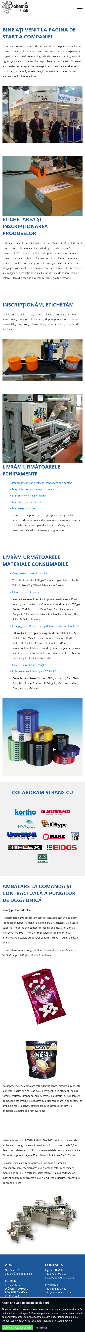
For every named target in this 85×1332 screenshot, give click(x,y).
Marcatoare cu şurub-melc (27, 502)
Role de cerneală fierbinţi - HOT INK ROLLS (36, 671)
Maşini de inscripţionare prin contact (33, 489)
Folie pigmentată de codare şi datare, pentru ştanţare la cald (46, 626)
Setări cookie (41, 1328)
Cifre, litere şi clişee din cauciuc (29, 573)
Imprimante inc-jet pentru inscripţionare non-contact (42, 482)
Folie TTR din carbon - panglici (29, 664)
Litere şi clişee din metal (26, 592)
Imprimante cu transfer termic (29, 495)
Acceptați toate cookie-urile (17, 1327)
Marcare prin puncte (23, 508)
